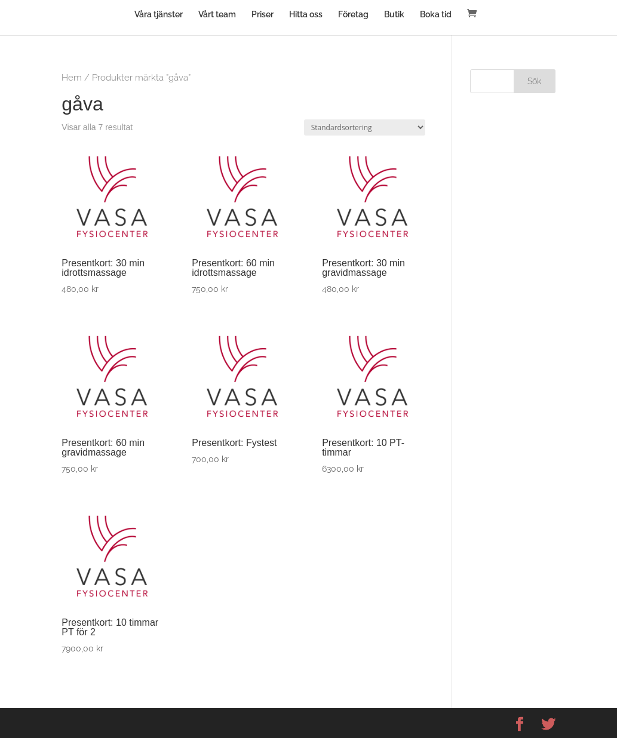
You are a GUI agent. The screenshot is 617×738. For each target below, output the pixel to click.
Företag (353, 14)
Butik (394, 14)
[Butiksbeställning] (364, 127)
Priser (262, 14)
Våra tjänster (158, 14)
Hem (72, 77)
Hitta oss (306, 14)
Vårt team (217, 14)
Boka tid (436, 14)
